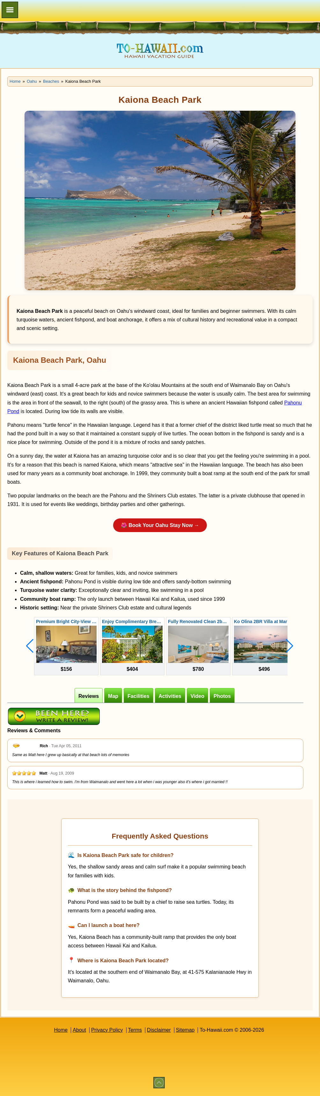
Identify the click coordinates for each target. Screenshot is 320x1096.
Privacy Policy (107, 1030)
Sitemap (185, 1030)
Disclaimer (159, 1030)
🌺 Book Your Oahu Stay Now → (160, 525)
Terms (135, 1030)
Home (61, 1030)
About (79, 1030)
